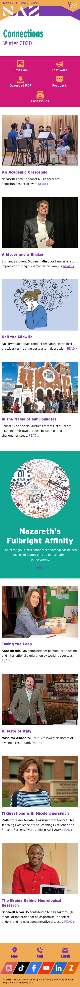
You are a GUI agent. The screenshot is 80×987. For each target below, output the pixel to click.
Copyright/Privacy (43, 979)
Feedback (59, 85)
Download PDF (21, 85)
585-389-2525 (40, 952)
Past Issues (40, 101)
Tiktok (21, 968)
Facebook (33, 968)
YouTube (46, 968)
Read (39, 567)
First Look (21, 70)
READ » (43, 183)
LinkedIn (58, 968)
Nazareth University (21, 9)
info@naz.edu (65, 952)
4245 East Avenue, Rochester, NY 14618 (15, 952)
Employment (26, 982)
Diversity (59, 979)
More (72, 5)
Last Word (59, 70)
